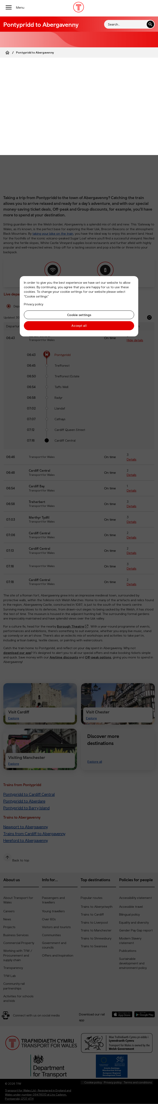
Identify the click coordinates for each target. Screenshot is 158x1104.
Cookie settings (79, 315)
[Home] (7, 52)
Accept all (79, 325)
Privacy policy (33, 304)
